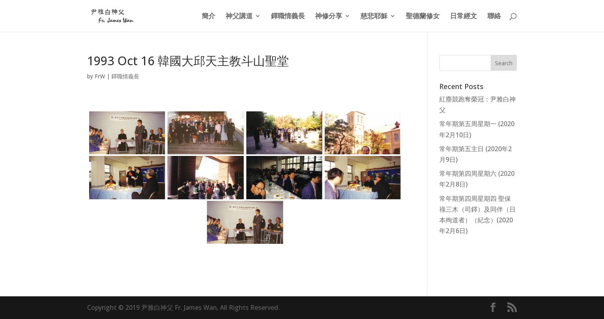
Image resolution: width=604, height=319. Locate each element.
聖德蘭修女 (423, 16)
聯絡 (494, 16)
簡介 (208, 16)
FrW (100, 76)
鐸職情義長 (288, 16)
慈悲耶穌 (374, 16)
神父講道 (239, 16)
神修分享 (328, 16)
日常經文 (463, 16)
